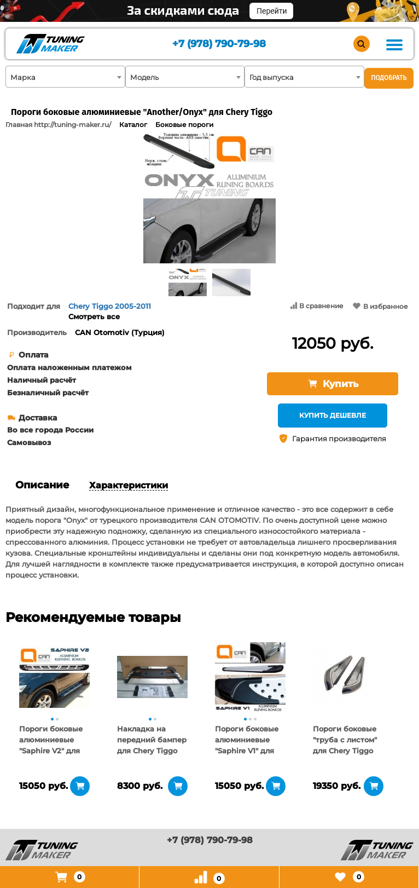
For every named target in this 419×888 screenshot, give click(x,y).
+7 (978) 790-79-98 (219, 44)
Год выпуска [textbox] (271, 77)
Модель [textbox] (144, 77)
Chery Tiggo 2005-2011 (109, 306)
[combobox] (65, 77)
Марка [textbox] (23, 77)
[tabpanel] (54, 676)
